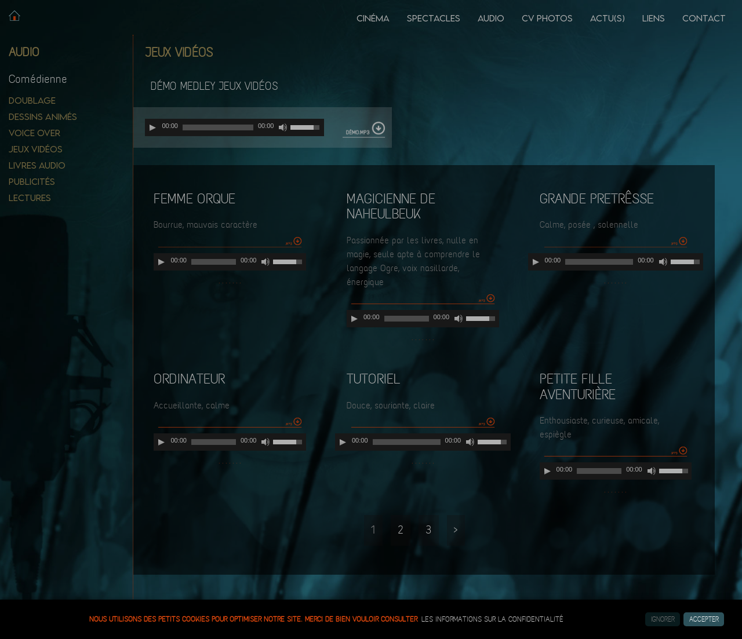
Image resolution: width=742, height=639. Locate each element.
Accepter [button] (704, 619)
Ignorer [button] (663, 619)
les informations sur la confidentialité (492, 619)
